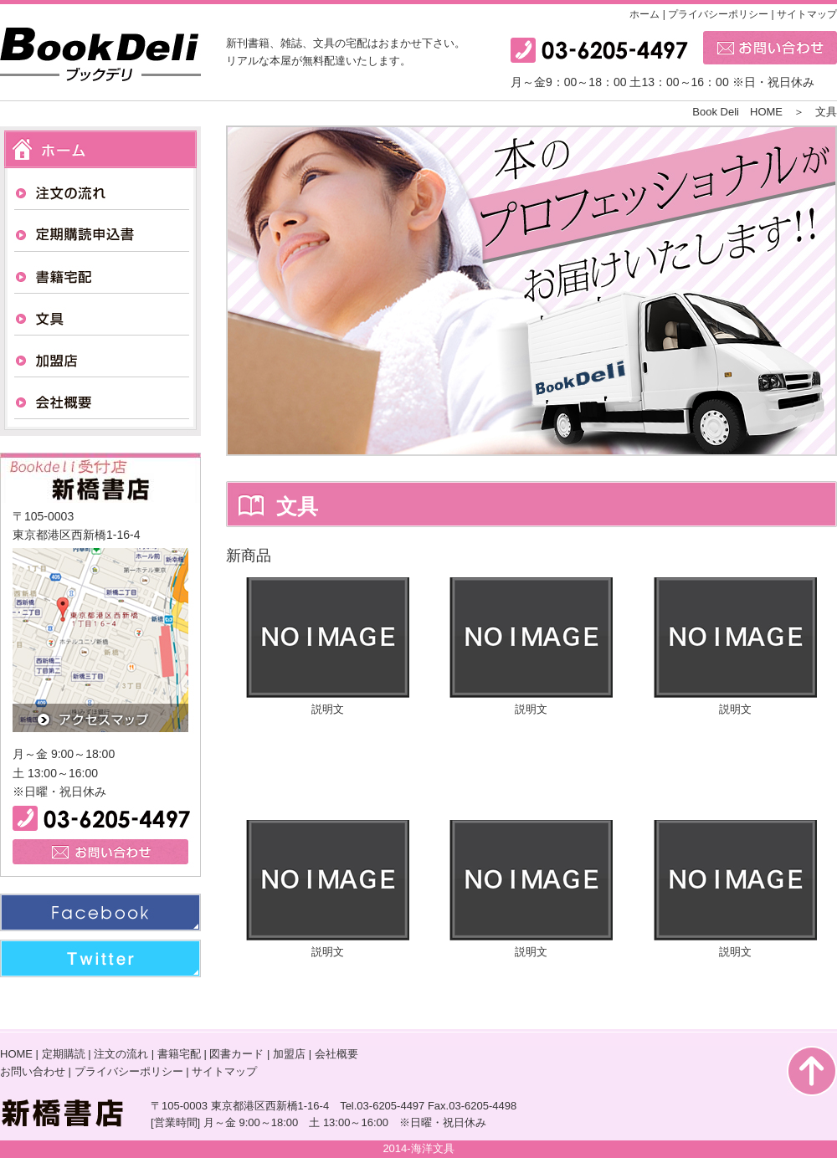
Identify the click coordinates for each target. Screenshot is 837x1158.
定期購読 (63, 1054)
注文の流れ (121, 1054)
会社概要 (336, 1054)
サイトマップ (807, 14)
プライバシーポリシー (718, 14)
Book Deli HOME (742, 111)
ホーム (644, 14)
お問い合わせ (32, 1071)
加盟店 (289, 1054)
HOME (16, 1054)
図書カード (236, 1054)
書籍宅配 (179, 1054)
